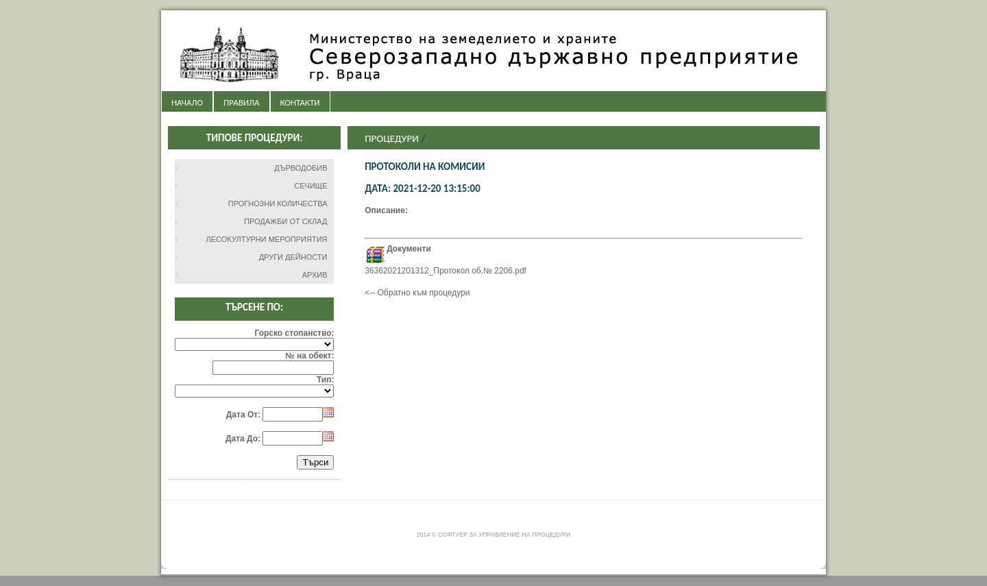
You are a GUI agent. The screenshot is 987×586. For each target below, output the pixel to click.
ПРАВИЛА (241, 102)
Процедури (392, 138)
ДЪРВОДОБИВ (300, 168)
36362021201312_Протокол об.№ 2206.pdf (445, 271)
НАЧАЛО (187, 102)
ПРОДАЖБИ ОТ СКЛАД (286, 221)
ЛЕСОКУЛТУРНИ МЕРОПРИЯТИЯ (267, 239)
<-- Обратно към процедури (417, 292)
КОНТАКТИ (300, 102)
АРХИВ (315, 275)
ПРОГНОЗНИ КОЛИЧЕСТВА (278, 203)
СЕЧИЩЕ (310, 186)
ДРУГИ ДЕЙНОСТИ (293, 257)
